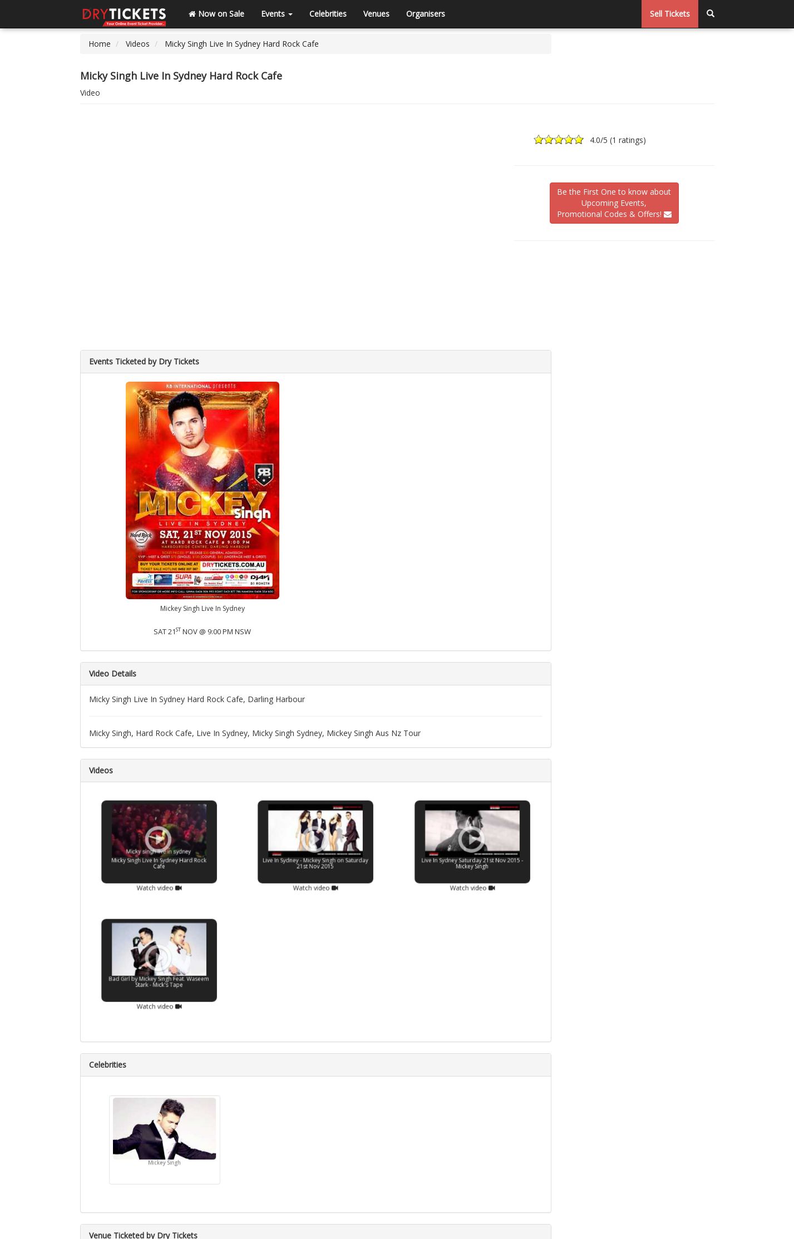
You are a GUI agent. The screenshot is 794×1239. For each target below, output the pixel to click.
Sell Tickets (670, 13)
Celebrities (328, 13)
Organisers (425, 13)
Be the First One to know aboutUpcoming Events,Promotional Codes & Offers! (614, 202)
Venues (376, 13)
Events (277, 13)
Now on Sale (216, 13)
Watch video (158, 878)
